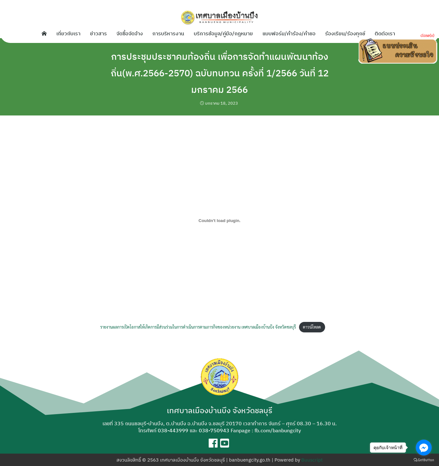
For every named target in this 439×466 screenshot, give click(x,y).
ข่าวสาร (98, 33)
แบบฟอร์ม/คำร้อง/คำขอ (289, 33)
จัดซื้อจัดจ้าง (129, 33)
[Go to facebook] (424, 448)
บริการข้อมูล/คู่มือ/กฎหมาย (223, 33)
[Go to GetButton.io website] (424, 460)
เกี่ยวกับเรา (68, 33)
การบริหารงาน (168, 33)
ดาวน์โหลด (312, 327)
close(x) (427, 35)
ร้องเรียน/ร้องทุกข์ (345, 33)
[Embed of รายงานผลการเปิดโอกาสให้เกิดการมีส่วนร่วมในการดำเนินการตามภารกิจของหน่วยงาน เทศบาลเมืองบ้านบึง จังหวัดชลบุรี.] (219, 220)
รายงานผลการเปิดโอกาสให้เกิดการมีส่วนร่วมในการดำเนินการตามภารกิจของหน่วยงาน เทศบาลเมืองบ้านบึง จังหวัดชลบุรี (198, 327)
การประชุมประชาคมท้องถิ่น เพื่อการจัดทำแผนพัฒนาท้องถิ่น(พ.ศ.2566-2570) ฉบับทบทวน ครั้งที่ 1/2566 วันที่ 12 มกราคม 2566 (219, 72)
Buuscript (312, 460)
